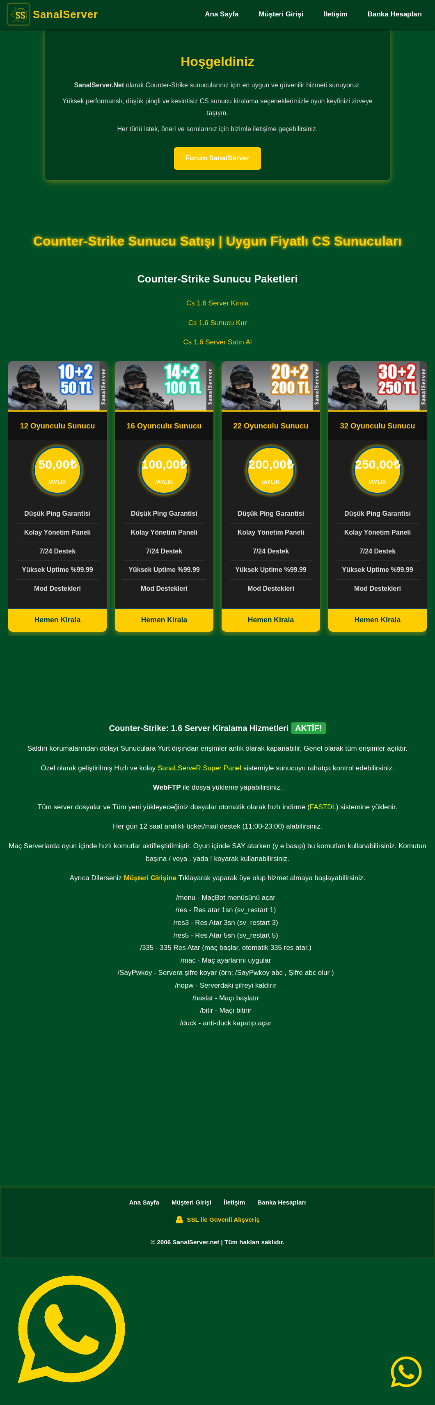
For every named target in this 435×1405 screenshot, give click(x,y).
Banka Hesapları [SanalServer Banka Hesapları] (395, 14)
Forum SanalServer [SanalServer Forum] (217, 158)
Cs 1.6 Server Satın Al (217, 342)
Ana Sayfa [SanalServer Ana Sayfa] (221, 14)
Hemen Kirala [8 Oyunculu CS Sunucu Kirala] (57, 620)
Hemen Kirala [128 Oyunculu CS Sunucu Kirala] (378, 620)
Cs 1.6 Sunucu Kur (217, 323)
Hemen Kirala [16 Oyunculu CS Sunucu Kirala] (164, 620)
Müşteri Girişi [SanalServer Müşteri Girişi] (281, 14)
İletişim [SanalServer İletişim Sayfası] (335, 14)
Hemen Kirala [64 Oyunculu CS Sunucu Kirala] (271, 620)
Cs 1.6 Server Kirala (217, 303)
